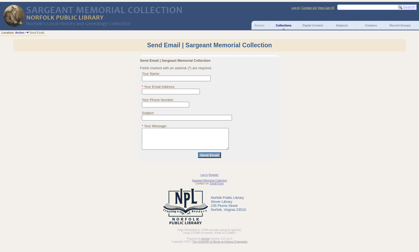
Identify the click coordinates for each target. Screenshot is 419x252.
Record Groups (400, 25)
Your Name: (151, 74)
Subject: (148, 113)
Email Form (217, 187)
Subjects (342, 25)
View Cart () (326, 7)
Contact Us (309, 7)
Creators (371, 25)
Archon (19, 32)
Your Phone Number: (158, 100)
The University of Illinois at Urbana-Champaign (220, 245)
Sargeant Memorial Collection (209, 184)
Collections (283, 25)
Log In (296, 7)
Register (214, 178)
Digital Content (312, 25)
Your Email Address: (158, 87)
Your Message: (154, 126)
